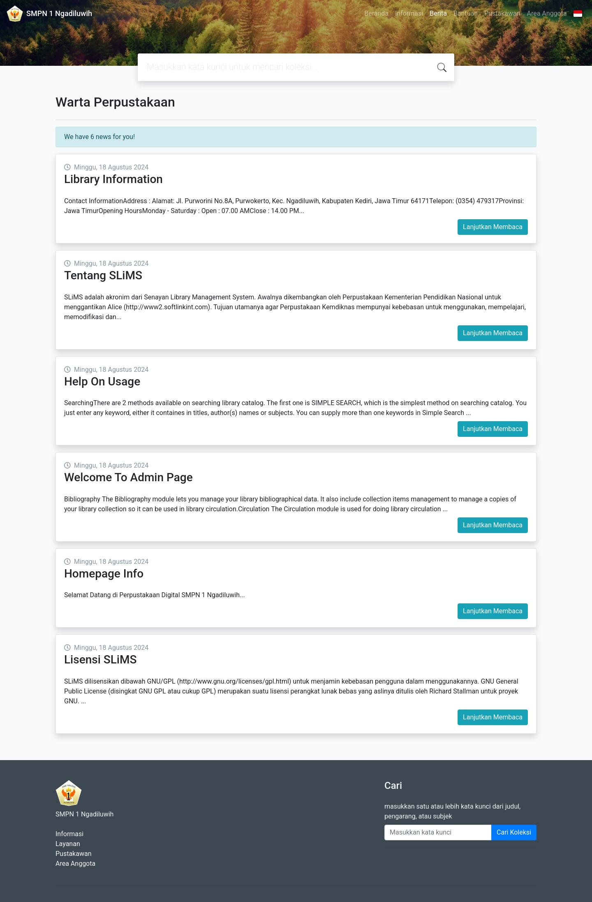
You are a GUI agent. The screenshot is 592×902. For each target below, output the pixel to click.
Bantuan (465, 13)
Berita (438, 13)
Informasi (409, 13)
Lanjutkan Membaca (493, 227)
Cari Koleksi (514, 832)
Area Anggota (547, 13)
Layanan (68, 844)
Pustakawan (502, 13)
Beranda (376, 13)
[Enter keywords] (438, 832)
